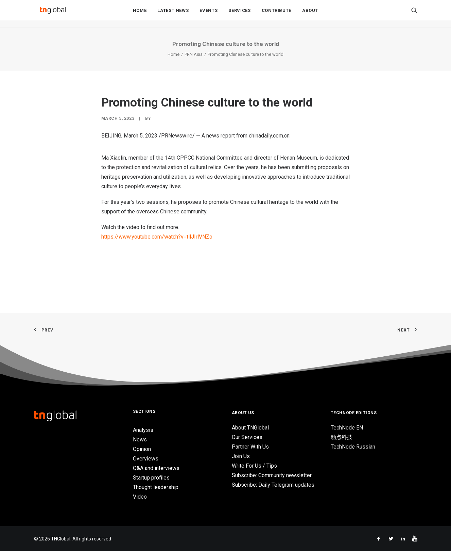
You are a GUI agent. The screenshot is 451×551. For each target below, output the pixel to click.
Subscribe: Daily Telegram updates (273, 485)
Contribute (277, 14)
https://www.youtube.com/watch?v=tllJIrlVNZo (156, 236)
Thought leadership (155, 487)
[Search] (414, 14)
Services (239, 14)
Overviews (145, 458)
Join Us (241, 456)
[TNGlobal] (52, 14)
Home (140, 14)
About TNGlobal (250, 427)
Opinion (142, 449)
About (310, 14)
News (140, 439)
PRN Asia (194, 54)
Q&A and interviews (156, 468)
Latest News (173, 14)
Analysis (143, 430)
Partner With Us (250, 446)
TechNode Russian (353, 446)
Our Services (247, 437)
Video (140, 496)
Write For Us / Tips (254, 466)
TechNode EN (347, 427)
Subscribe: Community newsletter (272, 475)
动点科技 (341, 437)
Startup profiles (151, 477)
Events (209, 14)
